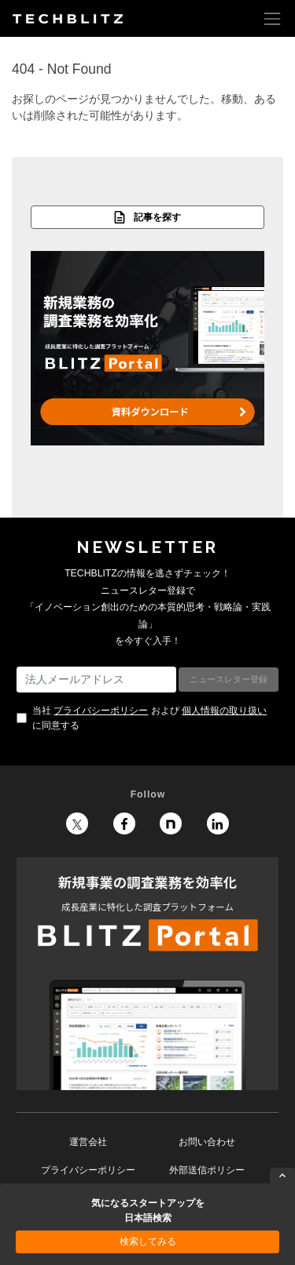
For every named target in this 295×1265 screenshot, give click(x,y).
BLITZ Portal (147, 973)
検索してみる (148, 1241)
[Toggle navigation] (272, 18)
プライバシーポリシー (100, 710)
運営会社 (88, 1141)
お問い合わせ (207, 1141)
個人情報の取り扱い (224, 710)
